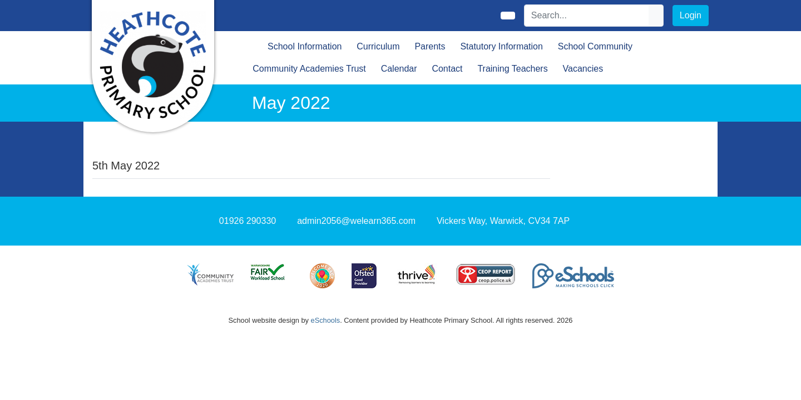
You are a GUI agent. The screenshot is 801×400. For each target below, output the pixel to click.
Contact (447, 68)
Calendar (399, 68)
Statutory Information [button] (501, 46)
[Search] (587, 15)
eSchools (325, 320)
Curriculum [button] (378, 46)
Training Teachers (512, 68)
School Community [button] (595, 46)
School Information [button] (305, 46)
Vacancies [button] (583, 68)
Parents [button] (429, 46)
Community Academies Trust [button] (309, 68)
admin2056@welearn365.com (356, 221)
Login (690, 15)
